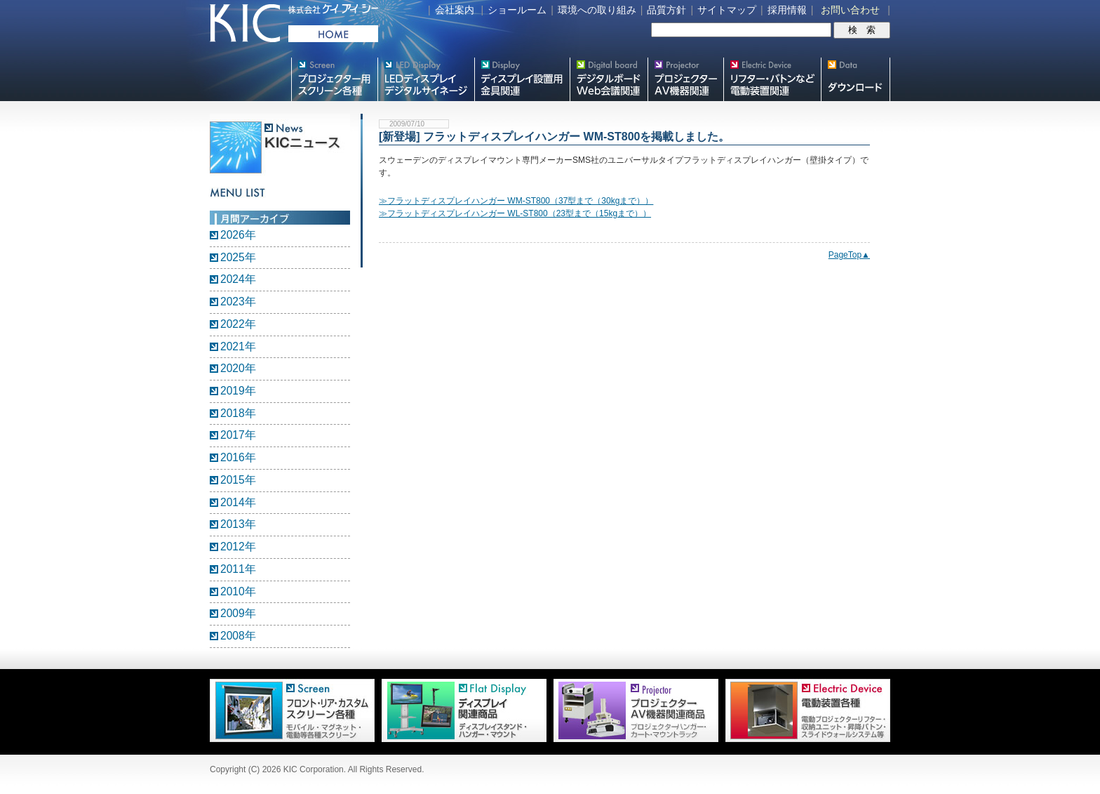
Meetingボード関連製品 (609, 79)
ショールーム (517, 9)
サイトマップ (726, 9)
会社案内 (454, 9)
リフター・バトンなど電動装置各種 (772, 79)
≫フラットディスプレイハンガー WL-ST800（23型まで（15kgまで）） (515, 213)
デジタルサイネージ (425, 79)
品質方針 (666, 9)
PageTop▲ (849, 255)
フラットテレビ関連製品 (522, 79)
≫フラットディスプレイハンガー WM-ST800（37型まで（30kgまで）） (516, 201)
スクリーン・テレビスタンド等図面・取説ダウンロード (855, 79)
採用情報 (787, 9)
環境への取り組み (597, 9)
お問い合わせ (850, 9)
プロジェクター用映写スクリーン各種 (334, 79)
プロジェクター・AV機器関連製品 (685, 79)
